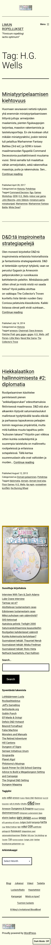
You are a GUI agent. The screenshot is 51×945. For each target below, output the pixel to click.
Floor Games (8, 484)
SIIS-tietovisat (9, 619)
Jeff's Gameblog (11, 705)
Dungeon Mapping (12, 784)
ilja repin (30, 484)
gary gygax (21, 334)
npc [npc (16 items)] (19, 827)
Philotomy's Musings (13, 763)
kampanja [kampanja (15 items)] (36, 822)
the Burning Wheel (19, 488)
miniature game (37, 200)
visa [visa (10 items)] (22, 844)
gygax (30, 334)
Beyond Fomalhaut (12, 726)
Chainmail (23, 330)
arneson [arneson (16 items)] (16, 798)
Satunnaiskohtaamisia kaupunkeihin (21, 628)
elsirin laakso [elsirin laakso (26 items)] (9, 817)
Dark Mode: (41, 941)
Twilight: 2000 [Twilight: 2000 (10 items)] (28, 840)
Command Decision (19, 192)
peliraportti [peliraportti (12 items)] (6, 831)
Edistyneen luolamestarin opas (18, 611)
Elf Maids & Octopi (12, 717)
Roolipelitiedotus (11, 700)
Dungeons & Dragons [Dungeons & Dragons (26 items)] (22, 808)
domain (24, 481)
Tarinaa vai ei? (10, 602)
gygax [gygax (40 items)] (42, 817)
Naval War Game (29, 338)
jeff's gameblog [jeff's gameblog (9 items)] (7, 822)
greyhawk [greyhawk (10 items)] (35, 818)
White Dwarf (15, 207)
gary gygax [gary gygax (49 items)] (24, 817)
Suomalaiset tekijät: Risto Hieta (19, 648)
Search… (6, 660)
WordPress (30, 933)
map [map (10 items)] (3, 827)
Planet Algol (8, 759)
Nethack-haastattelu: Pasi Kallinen (20, 653)
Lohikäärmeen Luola (13, 696)
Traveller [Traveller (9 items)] (4, 840)
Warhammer (22, 203)
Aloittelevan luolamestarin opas (19, 607)
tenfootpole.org (10, 709)
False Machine (10, 730)
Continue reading (12, 174)
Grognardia (8, 755)
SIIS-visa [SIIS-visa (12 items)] (30, 835)
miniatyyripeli (8, 203)
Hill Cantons (8, 742)
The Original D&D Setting (15, 780)
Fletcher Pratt (8, 334)
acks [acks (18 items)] (4, 798)
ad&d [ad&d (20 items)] (9, 797)
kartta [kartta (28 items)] (43, 822)
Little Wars (14, 338)
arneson (14, 330)
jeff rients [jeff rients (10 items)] (16, 822)
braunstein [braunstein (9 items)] (5, 804)
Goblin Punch (9, 713)
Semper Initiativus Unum (15, 751)
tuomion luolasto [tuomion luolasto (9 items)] (17, 840)
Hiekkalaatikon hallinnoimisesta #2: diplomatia (24, 378)
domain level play (37, 481)
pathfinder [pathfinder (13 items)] (37, 827)
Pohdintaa (30, 188)
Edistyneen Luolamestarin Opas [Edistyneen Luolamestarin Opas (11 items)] (31, 813)
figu (31, 192)
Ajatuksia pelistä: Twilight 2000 (19, 623)
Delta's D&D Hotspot (13, 721)
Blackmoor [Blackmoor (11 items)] (38, 798)
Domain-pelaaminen (26, 477)
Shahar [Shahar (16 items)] (24, 835)
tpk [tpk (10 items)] (46, 835)
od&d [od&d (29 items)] (24, 826)
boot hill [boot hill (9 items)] (45, 798)
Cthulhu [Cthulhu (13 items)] (24, 804)
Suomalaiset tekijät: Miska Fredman (21, 644)
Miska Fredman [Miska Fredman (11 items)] (11, 827)
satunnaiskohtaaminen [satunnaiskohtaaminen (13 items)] (11, 835)
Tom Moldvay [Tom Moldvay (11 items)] (39, 835)
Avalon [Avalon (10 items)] (22, 798)
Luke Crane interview (13, 598)
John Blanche (8, 200)
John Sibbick (22, 200)
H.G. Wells (23, 196)
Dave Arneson (36, 330)
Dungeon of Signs (11, 746)
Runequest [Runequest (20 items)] (16, 831)
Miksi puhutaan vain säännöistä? (20, 615)
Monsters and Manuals (14, 734)
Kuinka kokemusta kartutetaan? (19, 636)
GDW (15, 196)
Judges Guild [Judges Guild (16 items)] (25, 822)
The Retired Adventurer (14, 738)
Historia (21, 188)
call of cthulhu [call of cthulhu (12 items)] (15, 804)
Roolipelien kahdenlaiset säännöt (20, 632)
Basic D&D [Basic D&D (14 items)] (29, 798)
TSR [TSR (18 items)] (10, 839)
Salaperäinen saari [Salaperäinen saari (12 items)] (28, 831)
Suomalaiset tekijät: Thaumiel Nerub (21, 640)
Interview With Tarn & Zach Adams (20, 594)
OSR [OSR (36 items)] (30, 826)
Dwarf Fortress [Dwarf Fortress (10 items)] (39, 809)
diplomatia (15, 481)
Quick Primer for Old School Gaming (21, 767)
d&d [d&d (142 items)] (30, 803)
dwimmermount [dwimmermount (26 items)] (10, 812)
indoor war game (37, 196)
